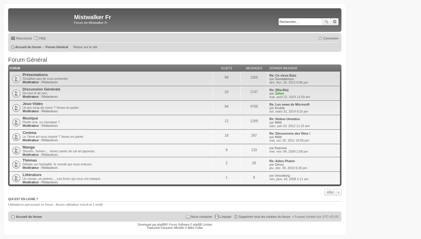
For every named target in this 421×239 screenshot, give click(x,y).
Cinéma (29, 133)
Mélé (278, 122)
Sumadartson (284, 79)
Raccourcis (24, 38)
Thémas (30, 160)
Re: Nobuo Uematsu (284, 119)
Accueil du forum (29, 216)
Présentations (35, 75)
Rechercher (326, 21)
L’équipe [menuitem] (225, 216)
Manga (29, 147)
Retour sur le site (85, 47)
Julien (279, 93)
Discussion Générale (41, 89)
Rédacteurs (49, 82)
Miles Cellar (195, 227)
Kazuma (280, 148)
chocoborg (282, 175)
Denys (279, 164)
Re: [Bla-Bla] (278, 90)
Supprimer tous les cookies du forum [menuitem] (265, 216)
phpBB (161, 224)
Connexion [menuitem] (331, 38)
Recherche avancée (335, 21)
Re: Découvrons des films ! (289, 133)
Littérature (32, 175)
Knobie (280, 108)
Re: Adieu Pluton (282, 161)
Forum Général (27, 60)
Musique (30, 118)
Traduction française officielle (165, 227)
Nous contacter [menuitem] (201, 216)
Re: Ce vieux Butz (282, 75)
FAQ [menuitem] (42, 38)
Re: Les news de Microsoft (289, 104)
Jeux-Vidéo (33, 104)
